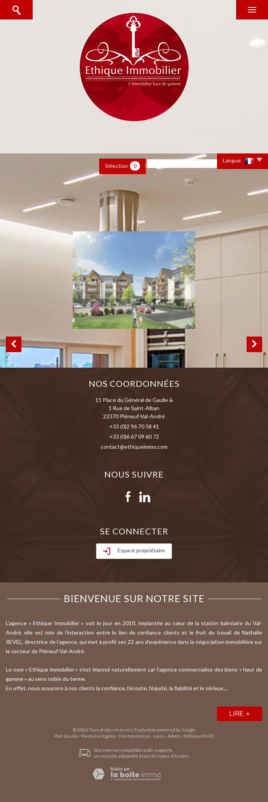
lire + (239, 713)
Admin (174, 736)
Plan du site (66, 736)
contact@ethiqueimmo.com (134, 446)
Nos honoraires (134, 736)
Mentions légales (98, 736)
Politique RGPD (199, 736)
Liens (159, 736)
